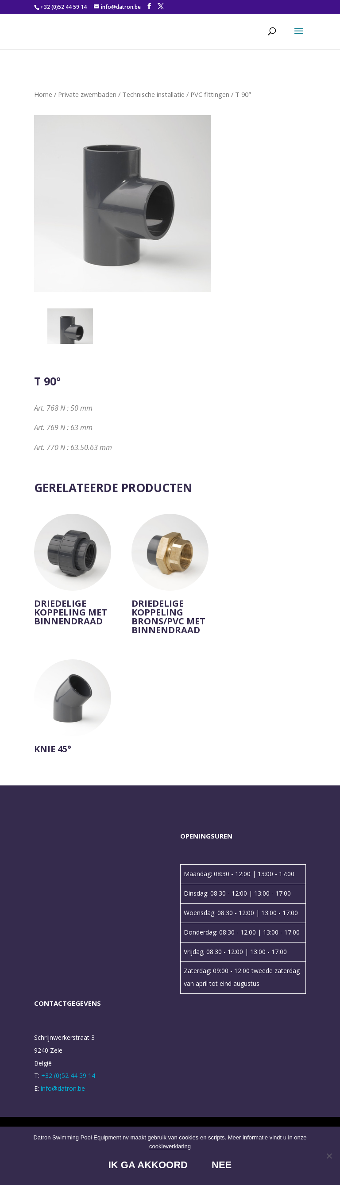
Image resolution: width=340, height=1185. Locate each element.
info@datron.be (63, 1088)
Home (43, 94)
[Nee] (329, 1155)
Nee (222, 1164)
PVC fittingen (209, 94)
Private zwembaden (87, 94)
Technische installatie (153, 94)
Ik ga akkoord (148, 1164)
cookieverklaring (170, 1146)
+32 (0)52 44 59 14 (63, 7)
